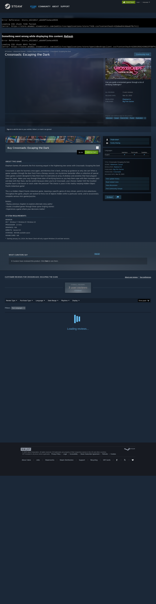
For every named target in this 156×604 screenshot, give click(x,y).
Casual (116, 121)
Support (82, 588)
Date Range (52, 303)
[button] (91, 155)
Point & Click (124, 121)
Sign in (9, 132)
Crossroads (117, 175)
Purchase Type (25, 303)
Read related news (112, 185)
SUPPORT (65, 6)
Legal (65, 582)
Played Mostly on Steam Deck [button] (78, 311)
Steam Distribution (66, 588)
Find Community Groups (114, 191)
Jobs (38, 588)
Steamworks (49, 588)
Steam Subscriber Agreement (90, 582)
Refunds (105, 582)
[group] (78, 311)
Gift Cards (106, 588)
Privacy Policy (55, 582)
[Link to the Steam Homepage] (15, 8)
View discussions (111, 188)
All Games (8, 54)
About (55, 6)
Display (75, 303)
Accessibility (74, 582)
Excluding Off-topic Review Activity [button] (42, 311)
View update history (112, 182)
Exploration (139, 121)
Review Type (10, 303)
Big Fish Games (128, 104)
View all (97, 257)
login (138, 2)
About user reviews (131, 280)
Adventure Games (19, 54)
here (47, 264)
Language (39, 303)
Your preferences (145, 280)
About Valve (26, 588)
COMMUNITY (44, 6)
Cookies (113, 582)
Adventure (109, 121)
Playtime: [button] (61, 311)
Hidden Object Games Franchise (38, 54)
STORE (33, 6)
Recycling (94, 588)
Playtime (64, 303)
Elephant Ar (127, 102)
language (145, 2)
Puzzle (132, 121)
